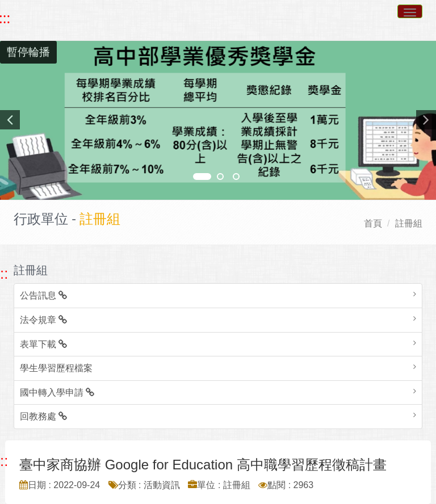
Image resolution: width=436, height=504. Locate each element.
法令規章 (43, 320)
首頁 (373, 223)
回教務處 (43, 416)
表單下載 (43, 344)
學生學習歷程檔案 (56, 368)
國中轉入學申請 (57, 392)
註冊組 (408, 223)
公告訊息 (43, 295)
